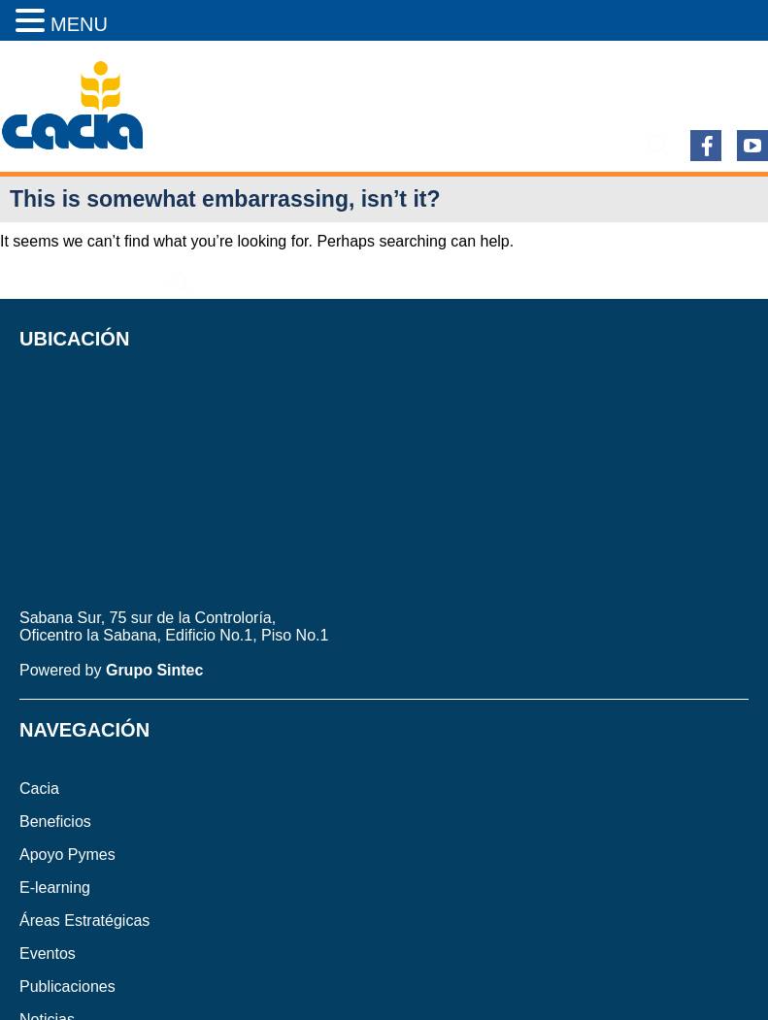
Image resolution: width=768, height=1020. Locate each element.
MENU (79, 24)
